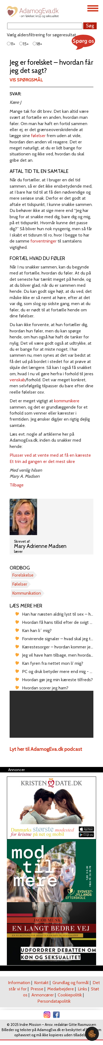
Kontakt (41, 982)
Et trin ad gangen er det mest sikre (42, 461)
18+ (37, 43)
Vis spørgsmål (26, 79)
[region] (51, 714)
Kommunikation (26, 593)
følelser (38, 135)
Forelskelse (23, 575)
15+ (24, 43)
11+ (11, 43)
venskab (17, 379)
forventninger (43, 241)
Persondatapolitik (54, 1001)
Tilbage (17, 485)
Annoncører (42, 994)
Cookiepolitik (70, 994)
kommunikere (66, 400)
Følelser (19, 584)
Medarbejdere (60, 988)
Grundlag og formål (70, 982)
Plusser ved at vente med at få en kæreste (50, 455)
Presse (36, 988)
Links (82, 988)
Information (19, 982)
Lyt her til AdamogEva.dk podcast (46, 749)
